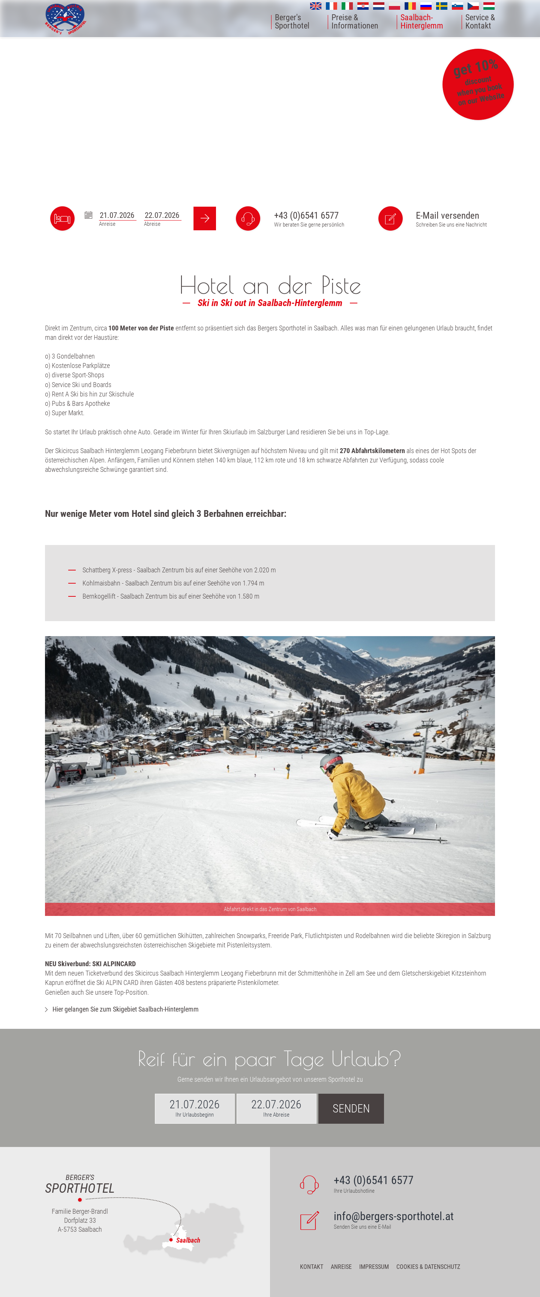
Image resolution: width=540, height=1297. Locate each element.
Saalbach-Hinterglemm (421, 22)
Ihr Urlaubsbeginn (195, 1114)
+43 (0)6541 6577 (306, 215)
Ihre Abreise (276, 1114)
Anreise (341, 1266)
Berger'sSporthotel (292, 22)
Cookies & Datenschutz (428, 1266)
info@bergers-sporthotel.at (394, 1216)
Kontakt (311, 1266)
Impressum (374, 1266)
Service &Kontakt (480, 22)
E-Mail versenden (447, 215)
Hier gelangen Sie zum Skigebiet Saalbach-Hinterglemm (125, 1009)
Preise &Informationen (355, 22)
